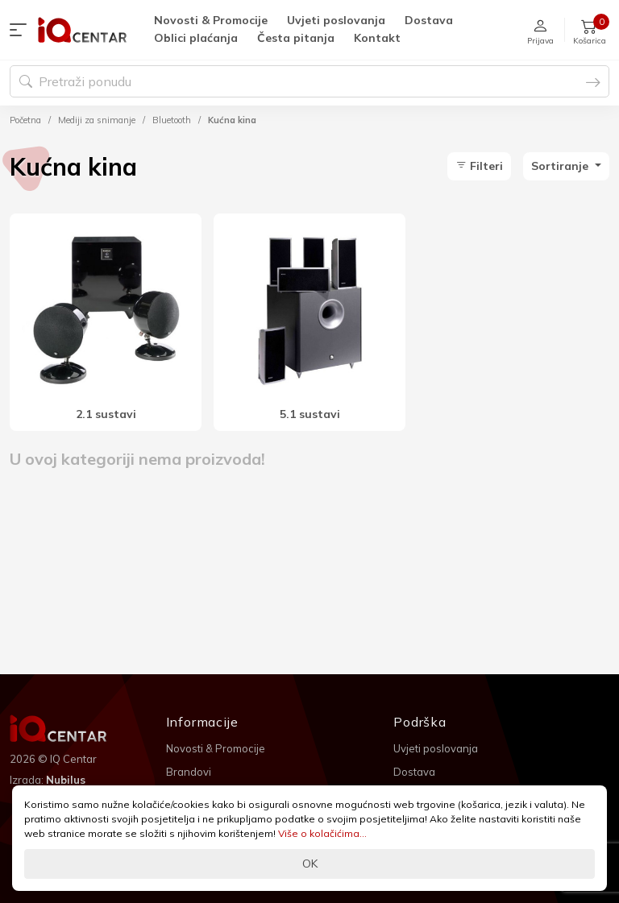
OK (310, 863)
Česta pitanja (295, 38)
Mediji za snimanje (96, 120)
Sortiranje (561, 166)
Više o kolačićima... (322, 833)
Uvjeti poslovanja (336, 20)
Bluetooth (171, 120)
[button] (22, 30)
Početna (25, 120)
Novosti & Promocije (211, 20)
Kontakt (377, 38)
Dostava (429, 20)
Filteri (479, 166)
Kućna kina (232, 120)
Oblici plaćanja (196, 38)
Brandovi (188, 771)
